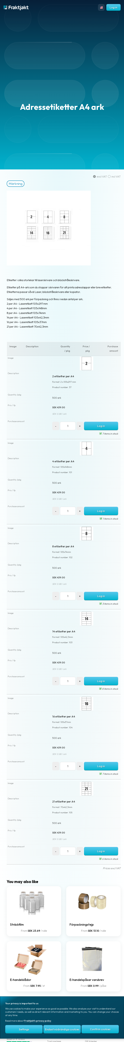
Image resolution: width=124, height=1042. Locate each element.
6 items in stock (108, 858)
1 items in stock (109, 518)
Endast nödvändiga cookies (62, 1029)
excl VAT (100, 176)
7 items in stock (108, 433)
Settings (24, 1029)
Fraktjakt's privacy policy (37, 1020)
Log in (113, 7)
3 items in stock (108, 603)
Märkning (15, 184)
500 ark (56, 397)
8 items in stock (108, 688)
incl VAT (114, 176)
